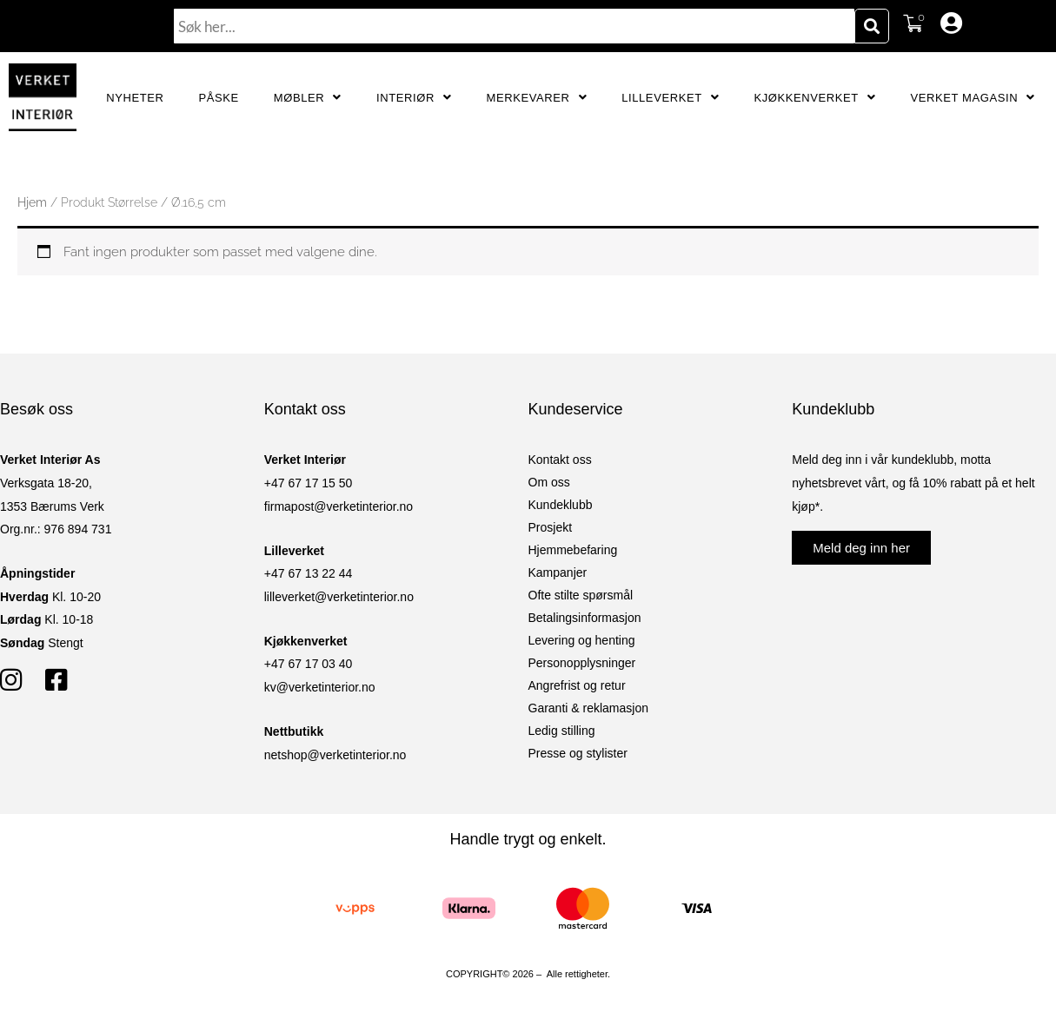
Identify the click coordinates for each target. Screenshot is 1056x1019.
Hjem (32, 202)
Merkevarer (537, 97)
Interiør (414, 97)
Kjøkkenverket (814, 97)
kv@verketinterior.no (319, 687)
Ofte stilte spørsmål (581, 595)
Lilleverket (670, 97)
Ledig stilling (561, 731)
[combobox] (514, 26)
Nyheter (134, 97)
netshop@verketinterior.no (335, 755)
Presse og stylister (578, 753)
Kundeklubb (560, 505)
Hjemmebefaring (573, 550)
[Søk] (871, 26)
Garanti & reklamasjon (588, 708)
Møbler (308, 97)
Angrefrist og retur (577, 685)
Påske (218, 97)
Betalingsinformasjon (584, 618)
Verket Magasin (972, 97)
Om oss (549, 482)
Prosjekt (550, 527)
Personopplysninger (582, 663)
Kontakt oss (560, 459)
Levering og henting (581, 640)
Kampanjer (558, 572)
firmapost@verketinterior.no (338, 506)
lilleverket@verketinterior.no (339, 597)
